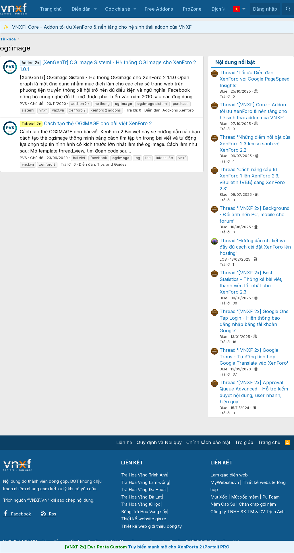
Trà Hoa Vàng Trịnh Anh (144, 475)
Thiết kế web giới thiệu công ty (151, 526)
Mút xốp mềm (245, 497)
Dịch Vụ (220, 9)
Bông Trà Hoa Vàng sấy (144, 511)
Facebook (17, 514)
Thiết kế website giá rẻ (143, 518)
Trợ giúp (244, 442)
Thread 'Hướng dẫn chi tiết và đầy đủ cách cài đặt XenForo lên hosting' (255, 247)
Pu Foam (271, 497)
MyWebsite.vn (224, 482)
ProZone (192, 9)
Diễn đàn (81, 9)
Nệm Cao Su (222, 504)
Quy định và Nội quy (159, 442)
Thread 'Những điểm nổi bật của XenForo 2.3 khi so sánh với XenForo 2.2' (255, 143)
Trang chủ (51, 9)
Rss (48, 514)
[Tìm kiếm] (288, 9)
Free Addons (159, 9)
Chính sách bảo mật (208, 442)
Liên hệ (124, 442)
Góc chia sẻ (117, 9)
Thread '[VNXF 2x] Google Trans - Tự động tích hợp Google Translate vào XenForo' (254, 356)
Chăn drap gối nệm (257, 504)
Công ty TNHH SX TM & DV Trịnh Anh (247, 511)
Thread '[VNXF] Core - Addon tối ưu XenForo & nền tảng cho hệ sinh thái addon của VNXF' (253, 111)
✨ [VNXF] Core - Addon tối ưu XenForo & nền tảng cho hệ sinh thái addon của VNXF (97, 27)
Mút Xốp (218, 497)
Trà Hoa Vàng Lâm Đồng (145, 482)
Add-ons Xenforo (178, 110)
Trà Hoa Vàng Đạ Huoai (144, 489)
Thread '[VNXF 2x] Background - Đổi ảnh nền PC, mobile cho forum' (254, 214)
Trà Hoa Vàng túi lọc (140, 504)
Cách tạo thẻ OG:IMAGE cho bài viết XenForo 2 (86, 123)
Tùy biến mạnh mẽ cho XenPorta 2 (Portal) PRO (178, 547)
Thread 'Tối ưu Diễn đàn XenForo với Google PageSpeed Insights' (254, 79)
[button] (95, 9)
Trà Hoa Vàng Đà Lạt (141, 497)
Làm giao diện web (229, 475)
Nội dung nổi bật (235, 62)
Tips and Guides (112, 164)
